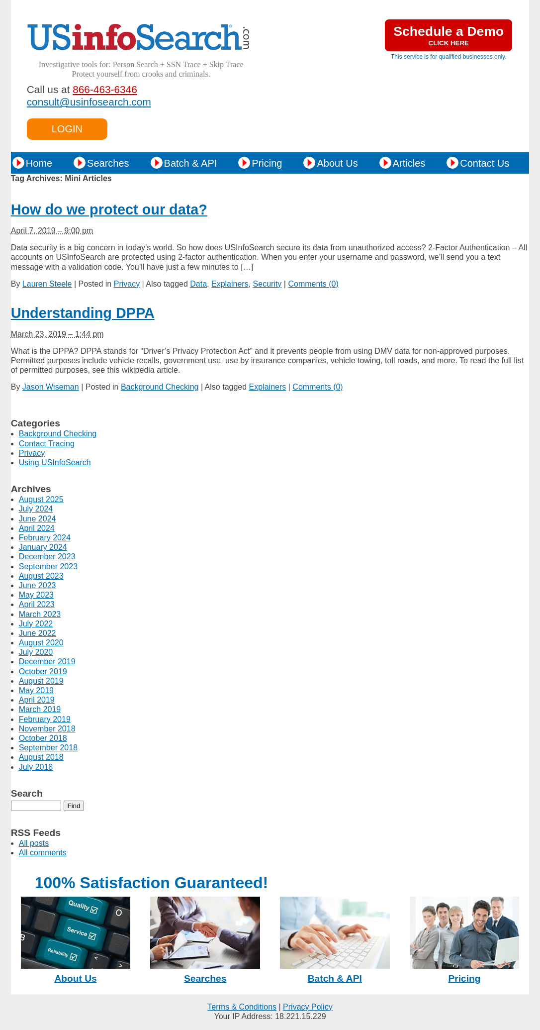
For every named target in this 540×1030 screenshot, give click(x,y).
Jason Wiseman (50, 387)
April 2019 (37, 700)
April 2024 (37, 528)
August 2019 (41, 681)
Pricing (267, 163)
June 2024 (37, 519)
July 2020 (36, 652)
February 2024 (45, 537)
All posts (34, 843)
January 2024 (43, 547)
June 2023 (37, 585)
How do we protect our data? (109, 209)
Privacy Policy (308, 1007)
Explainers (230, 284)
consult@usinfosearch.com (89, 101)
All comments (43, 852)
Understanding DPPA (83, 313)
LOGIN (67, 128)
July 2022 (36, 623)
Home (39, 163)
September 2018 (48, 747)
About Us (337, 163)
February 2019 (45, 719)
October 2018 (43, 738)
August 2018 (41, 757)
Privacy (127, 284)
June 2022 (37, 633)
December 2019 (47, 661)
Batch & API (190, 163)
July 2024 (36, 509)
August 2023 (41, 576)
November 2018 (47, 728)
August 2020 (41, 642)
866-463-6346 (105, 89)
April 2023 (37, 604)
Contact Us (484, 163)
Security (267, 284)
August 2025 (41, 499)
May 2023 (36, 595)
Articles (409, 163)
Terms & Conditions (241, 1007)
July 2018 (36, 767)
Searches (108, 163)
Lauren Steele (47, 284)
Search (27, 793)
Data (198, 284)
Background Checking (160, 387)
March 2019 (40, 709)
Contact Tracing (47, 443)
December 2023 (47, 556)
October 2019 (43, 671)
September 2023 (48, 566)
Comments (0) (313, 284)
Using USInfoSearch (55, 462)
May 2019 (36, 690)
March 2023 (40, 614)
